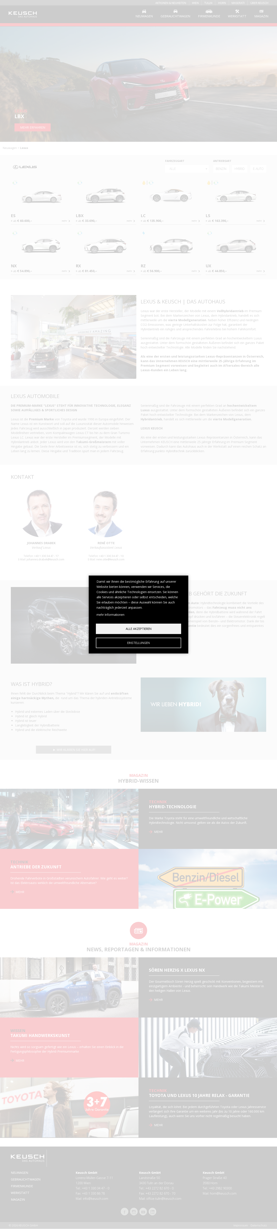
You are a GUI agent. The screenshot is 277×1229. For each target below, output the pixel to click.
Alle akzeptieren (138, 629)
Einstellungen (138, 643)
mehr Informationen (110, 615)
